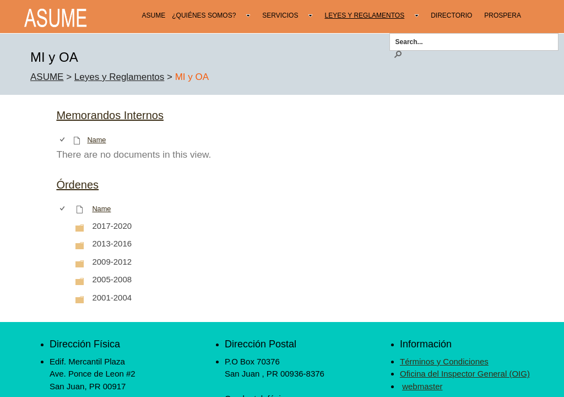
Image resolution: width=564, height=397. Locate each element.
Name (96, 140)
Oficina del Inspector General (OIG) (465, 373)
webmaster (422, 386)
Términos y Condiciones (444, 361)
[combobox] (470, 41)
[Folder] (79, 227)
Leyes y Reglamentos (119, 77)
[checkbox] (63, 140)
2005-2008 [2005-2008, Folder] (112, 279)
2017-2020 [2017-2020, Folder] (112, 225)
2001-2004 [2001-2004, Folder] (112, 297)
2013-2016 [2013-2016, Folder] (112, 243)
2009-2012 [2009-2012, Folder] (112, 261)
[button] (397, 53)
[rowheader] (64, 226)
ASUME (46, 77)
